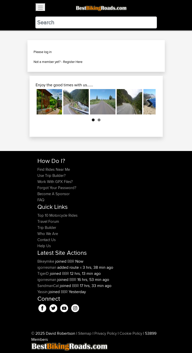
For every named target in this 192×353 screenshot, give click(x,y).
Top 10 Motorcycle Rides (57, 215)
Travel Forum (48, 221)
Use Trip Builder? (51, 175)
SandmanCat (48, 285)
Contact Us (46, 239)
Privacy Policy (105, 333)
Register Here (72, 61)
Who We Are (47, 233)
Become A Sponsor (53, 193)
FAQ (40, 200)
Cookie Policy (131, 333)
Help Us (44, 245)
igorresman (47, 267)
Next (148, 102)
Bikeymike (46, 261)
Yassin (43, 291)
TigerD (43, 273)
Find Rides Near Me (53, 169)
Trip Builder (46, 227)
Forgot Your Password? (56, 187)
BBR (70, 261)
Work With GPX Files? (55, 181)
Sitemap (85, 333)
